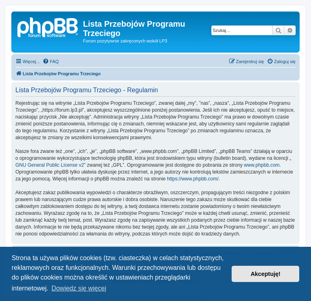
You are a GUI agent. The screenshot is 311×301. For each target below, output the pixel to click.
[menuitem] (51, 61)
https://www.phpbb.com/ (192, 179)
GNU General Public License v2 (49, 165)
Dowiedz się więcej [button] (78, 288)
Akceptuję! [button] (266, 274)
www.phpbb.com (261, 165)
